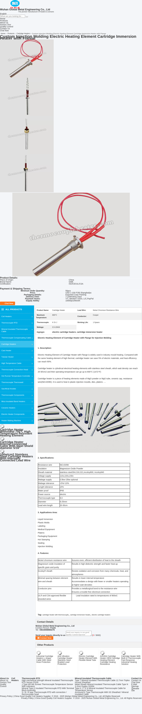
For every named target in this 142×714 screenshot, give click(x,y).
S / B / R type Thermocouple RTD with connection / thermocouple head (44, 694)
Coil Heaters (6, 316)
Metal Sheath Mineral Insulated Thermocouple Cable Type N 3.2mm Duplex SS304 (101, 686)
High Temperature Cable (11, 363)
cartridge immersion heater (80, 615)
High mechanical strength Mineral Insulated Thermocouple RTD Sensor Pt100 (47, 682)
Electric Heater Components (13, 414)
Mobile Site (135, 690)
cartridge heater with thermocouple (55, 615)
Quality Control (6, 26)
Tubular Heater (7, 357)
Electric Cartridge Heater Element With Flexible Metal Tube (88, 659)
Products (4, 21)
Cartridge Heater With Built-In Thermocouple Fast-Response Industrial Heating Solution (131, 661)
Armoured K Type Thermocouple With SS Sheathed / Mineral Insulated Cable (102, 694)
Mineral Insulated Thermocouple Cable (14, 330)
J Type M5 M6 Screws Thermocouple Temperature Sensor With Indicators (47, 686)
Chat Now (4, 31)
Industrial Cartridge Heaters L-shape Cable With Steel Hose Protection (44, 660)
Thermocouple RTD (9, 323)
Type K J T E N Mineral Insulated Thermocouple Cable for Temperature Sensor (100, 690)
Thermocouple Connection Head (14, 370)
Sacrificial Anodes (8, 389)
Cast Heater (6, 350)
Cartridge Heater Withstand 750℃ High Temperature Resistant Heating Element (16, 432)
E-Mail (134, 685)
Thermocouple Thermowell (12, 382)
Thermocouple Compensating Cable (16, 338)
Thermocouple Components (12, 395)
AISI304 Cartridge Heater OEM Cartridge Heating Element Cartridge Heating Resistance (110, 661)
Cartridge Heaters (23, 34)
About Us (4, 23)
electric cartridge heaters (101, 615)
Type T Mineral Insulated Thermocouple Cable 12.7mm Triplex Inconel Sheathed (102, 682)
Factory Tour (5, 24)
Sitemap (135, 687)
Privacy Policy (6, 697)
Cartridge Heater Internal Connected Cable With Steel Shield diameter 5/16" (16, 444)
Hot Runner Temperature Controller (15, 376)
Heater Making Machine (11, 420)
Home (2, 19)
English (3, 14)
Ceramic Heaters (8, 408)
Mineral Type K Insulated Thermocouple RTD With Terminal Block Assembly (48, 690)
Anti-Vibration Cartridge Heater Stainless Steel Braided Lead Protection (65, 661)
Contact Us (5, 28)
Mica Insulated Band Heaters (13, 401)
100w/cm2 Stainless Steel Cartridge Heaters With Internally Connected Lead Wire (16, 457)
